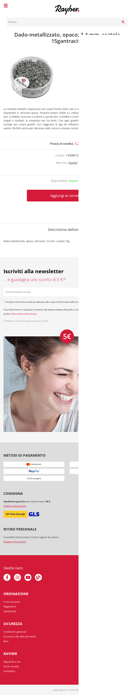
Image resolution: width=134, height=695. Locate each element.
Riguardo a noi (12, 661)
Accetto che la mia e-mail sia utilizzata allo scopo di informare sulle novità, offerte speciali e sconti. (56, 301)
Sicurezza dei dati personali (19, 636)
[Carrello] (123, 6)
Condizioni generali (14, 631)
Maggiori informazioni (14, 506)
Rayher (73, 163)
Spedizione (9, 611)
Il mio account (11, 601)
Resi (5, 641)
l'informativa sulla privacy (23, 313)
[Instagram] (17, 577)
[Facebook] (6, 577)
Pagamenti (9, 606)
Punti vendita (11, 666)
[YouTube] (27, 577)
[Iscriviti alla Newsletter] (126, 292)
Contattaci (9, 671)
